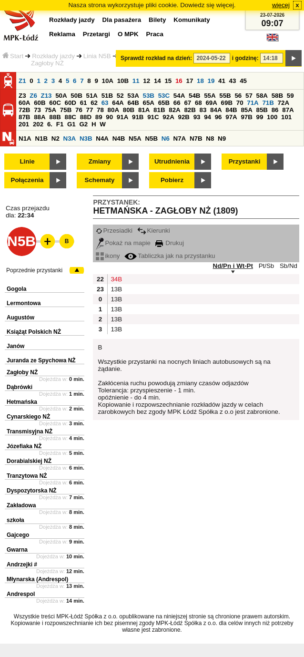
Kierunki (153, 230)
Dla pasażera (122, 19)
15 (168, 80)
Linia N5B (97, 56)
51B (107, 95)
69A (211, 102)
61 (83, 102)
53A (133, 95)
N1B (41, 138)
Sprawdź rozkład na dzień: (156, 58)
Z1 (22, 80)
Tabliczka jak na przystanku (169, 255)
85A (246, 109)
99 (259, 117)
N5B (151, 138)
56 (238, 95)
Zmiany (100, 161)
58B (277, 95)
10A (107, 80)
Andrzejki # (22, 564)
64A (117, 102)
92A (168, 117)
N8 (210, 138)
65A (148, 102)
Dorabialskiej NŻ (29, 461)
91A (122, 117)
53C (164, 95)
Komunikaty (191, 19)
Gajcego (18, 535)
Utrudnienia (172, 161)
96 (218, 117)
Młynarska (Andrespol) (37, 579)
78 (100, 109)
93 (197, 117)
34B (115, 279)
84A (216, 109)
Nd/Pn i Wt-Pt (233, 265)
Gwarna (17, 549)
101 (286, 117)
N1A (25, 138)
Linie (27, 161)
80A (113, 109)
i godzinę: (245, 58)
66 (177, 102)
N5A (135, 138)
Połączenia (27, 180)
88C (70, 117)
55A (209, 95)
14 (157, 80)
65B (164, 102)
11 (136, 80)
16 (178, 80)
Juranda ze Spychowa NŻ (41, 360)
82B (189, 109)
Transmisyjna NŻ (29, 431)
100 (272, 117)
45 (243, 80)
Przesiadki (114, 230)
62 (94, 102)
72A (283, 102)
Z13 (46, 95)
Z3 (22, 95)
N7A (179, 138)
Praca (154, 34)
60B (39, 102)
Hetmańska (22, 402)
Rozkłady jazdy (53, 56)
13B (115, 289)
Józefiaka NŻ (24, 446)
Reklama (62, 34)
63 (105, 102)
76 (78, 109)
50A (61, 95)
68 (198, 102)
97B (246, 117)
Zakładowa (21, 505)
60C (55, 102)
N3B (86, 138)
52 (120, 95)
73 (37, 109)
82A (174, 109)
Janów (15, 346)
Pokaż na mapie (123, 242)
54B (194, 95)
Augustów (20, 317)
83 (203, 109)
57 (249, 95)
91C (153, 117)
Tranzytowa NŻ (27, 475)
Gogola (16, 289)
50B (76, 95)
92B (183, 117)
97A (231, 117)
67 (187, 102)
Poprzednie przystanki (34, 270)
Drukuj (169, 242)
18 (200, 80)
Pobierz (172, 180)
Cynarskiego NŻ (28, 416)
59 (290, 95)
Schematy (100, 180)
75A (50, 109)
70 (239, 102)
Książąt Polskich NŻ (34, 331)
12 (146, 80)
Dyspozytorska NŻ (32, 490)
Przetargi (96, 34)
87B (24, 117)
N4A (102, 138)
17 (189, 80)
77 (89, 109)
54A (179, 95)
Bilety (157, 19)
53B (148, 95)
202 (38, 124)
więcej (281, 5)
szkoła (15, 520)
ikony (108, 255)
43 (232, 80)
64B (133, 102)
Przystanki (245, 161)
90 (109, 117)
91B (137, 117)
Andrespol (21, 594)
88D (85, 117)
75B (65, 109)
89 (98, 117)
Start (12, 56)
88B (55, 117)
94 (207, 117)
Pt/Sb (266, 265)
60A (24, 102)
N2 (55, 138)
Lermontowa (24, 303)
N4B (118, 138)
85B (262, 109)
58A (262, 95)
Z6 (33, 95)
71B (268, 102)
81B (159, 109)
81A (144, 109)
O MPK (128, 34)
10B (123, 80)
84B (231, 109)
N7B (196, 138)
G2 (83, 124)
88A (39, 117)
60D (70, 102)
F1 (60, 124)
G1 (71, 124)
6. (49, 124)
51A (92, 95)
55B (225, 95)
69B (227, 102)
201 (24, 124)
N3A (69, 138)
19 (211, 80)
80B (128, 109)
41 (221, 80)
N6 (166, 138)
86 (275, 109)
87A (288, 109)
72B (24, 109)
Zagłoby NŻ (22, 372)
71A (252, 102)
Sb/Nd (288, 265)
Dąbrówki (19, 387)
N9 (222, 138)
